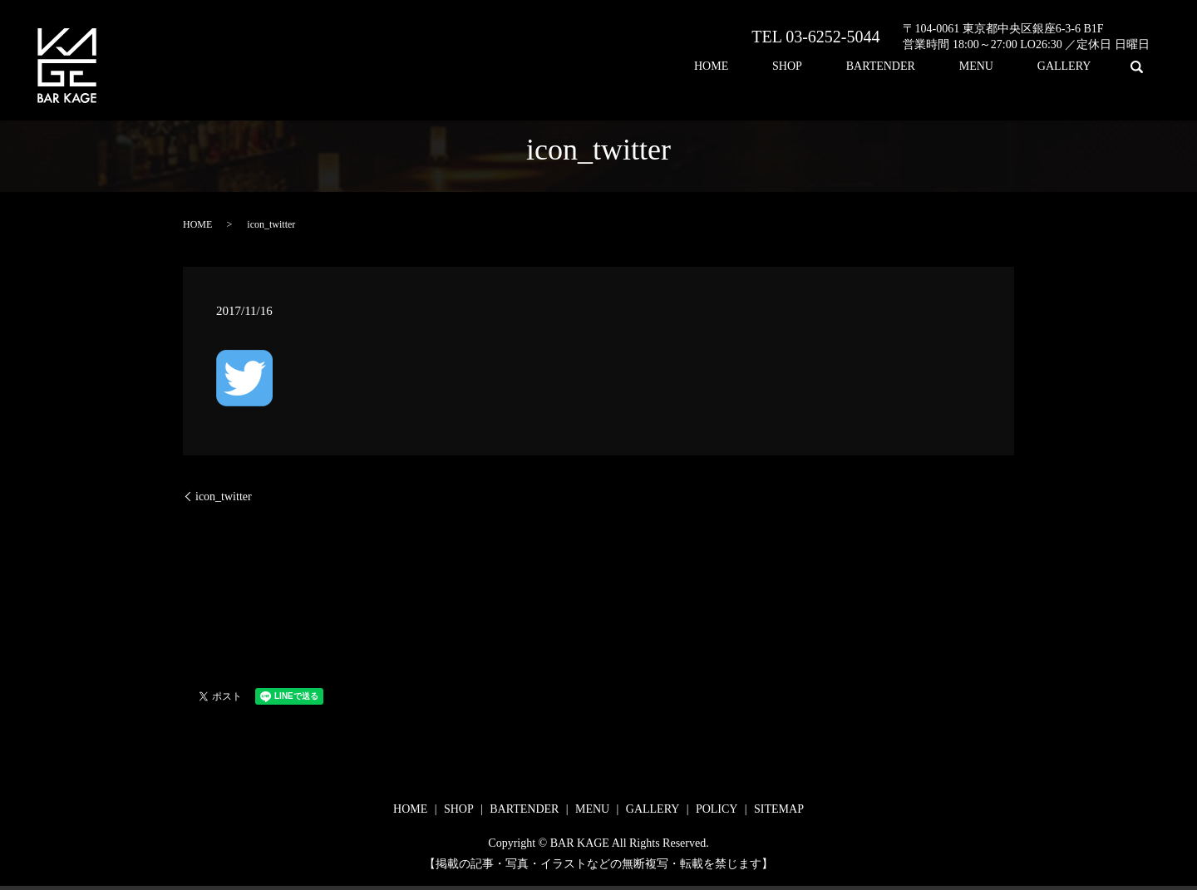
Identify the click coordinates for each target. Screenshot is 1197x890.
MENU (1007, 67)
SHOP (859, 67)
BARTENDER (932, 67)
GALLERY (1074, 67)
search (1137, 66)
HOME (804, 67)
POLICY (717, 809)
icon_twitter (223, 496)
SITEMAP (779, 809)
